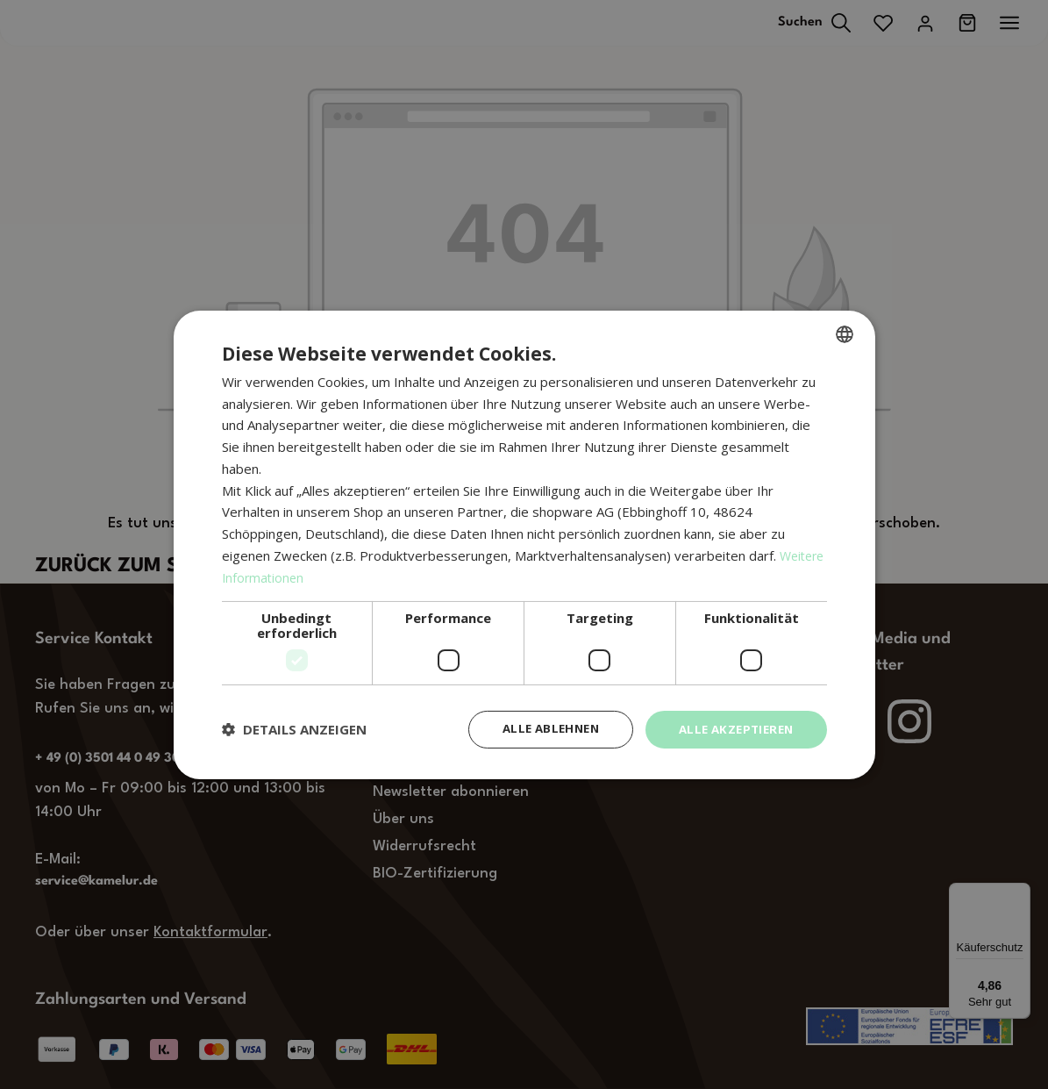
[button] (294, 729)
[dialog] (524, 544)
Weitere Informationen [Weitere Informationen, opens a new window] (291, 575)
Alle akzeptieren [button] (732, 728)
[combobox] (844, 332)
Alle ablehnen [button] (539, 728)
